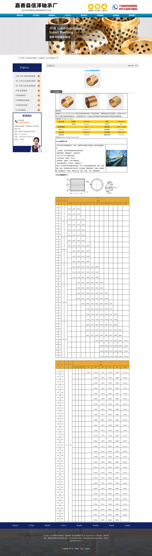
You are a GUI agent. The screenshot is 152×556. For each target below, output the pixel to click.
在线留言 (116, 15)
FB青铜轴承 (21, 95)
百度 (81, 548)
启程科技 (106, 535)
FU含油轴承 (21, 110)
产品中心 (68, 15)
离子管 (71, 548)
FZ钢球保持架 (22, 105)
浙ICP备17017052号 (76, 541)
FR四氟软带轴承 (23, 100)
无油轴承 (65, 548)
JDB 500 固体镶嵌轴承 (26, 76)
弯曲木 (77, 548)
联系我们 (132, 15)
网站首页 (20, 15)
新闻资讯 (52, 15)
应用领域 (100, 15)
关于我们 (36, 15)
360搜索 (87, 548)
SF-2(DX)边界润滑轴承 (26, 86)
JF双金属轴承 (22, 90)
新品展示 (84, 15)
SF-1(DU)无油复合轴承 (26, 81)
